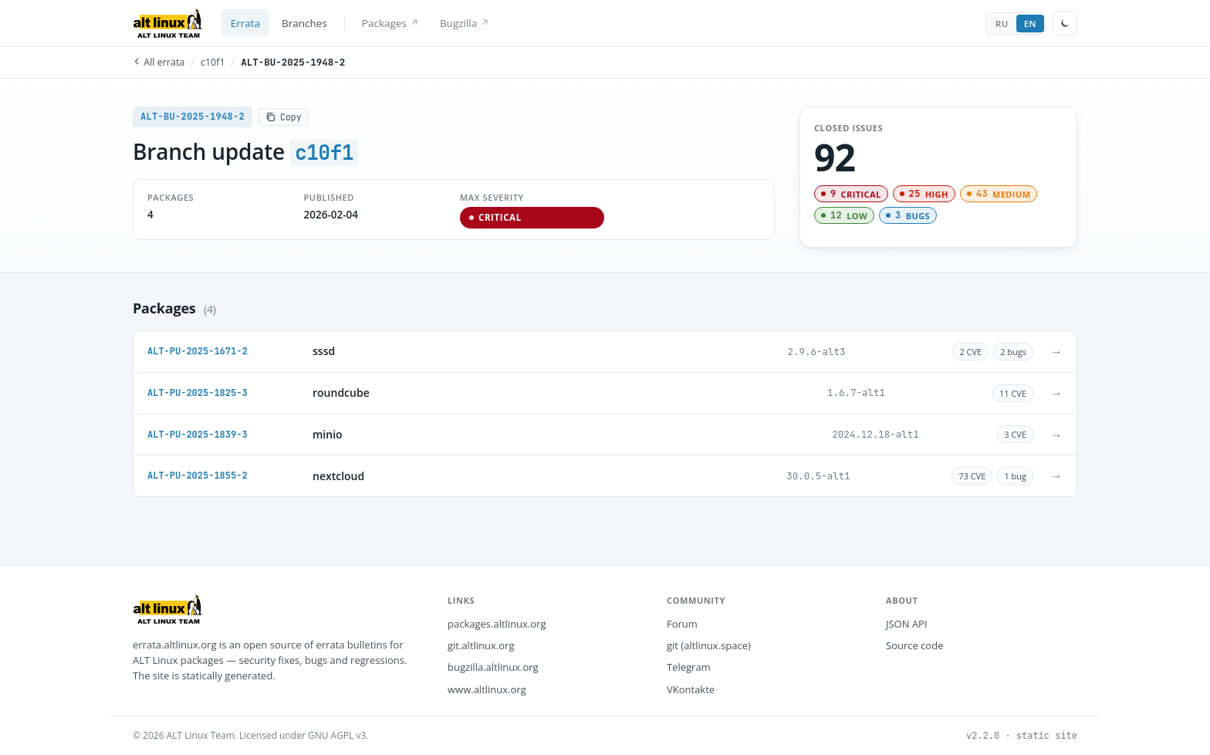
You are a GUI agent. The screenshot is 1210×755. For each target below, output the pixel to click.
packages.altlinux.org (497, 624)
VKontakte (691, 689)
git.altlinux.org (481, 645)
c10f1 (213, 62)
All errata (158, 62)
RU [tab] (1002, 23)
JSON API (907, 624)
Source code (914, 645)
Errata (245, 23)
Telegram (689, 667)
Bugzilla (464, 23)
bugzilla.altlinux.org (493, 667)
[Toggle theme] (1065, 23)
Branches (304, 23)
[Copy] (284, 117)
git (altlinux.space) (709, 645)
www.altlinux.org (487, 689)
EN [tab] (1030, 23)
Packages (390, 23)
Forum (682, 624)
